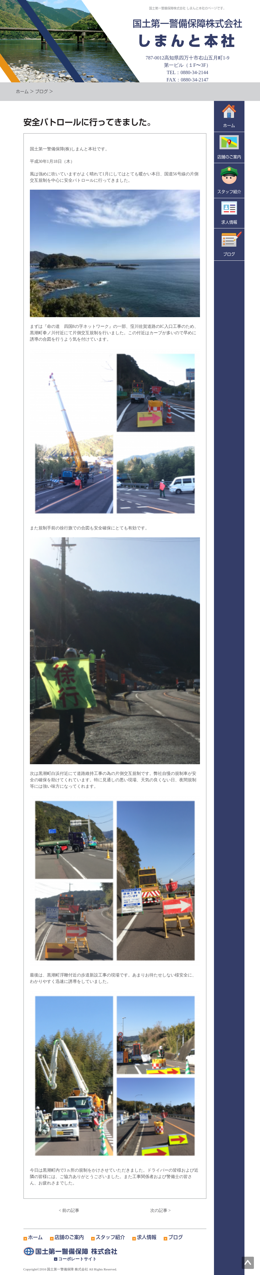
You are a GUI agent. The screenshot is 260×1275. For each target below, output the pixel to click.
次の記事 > (160, 1210)
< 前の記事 (69, 1210)
